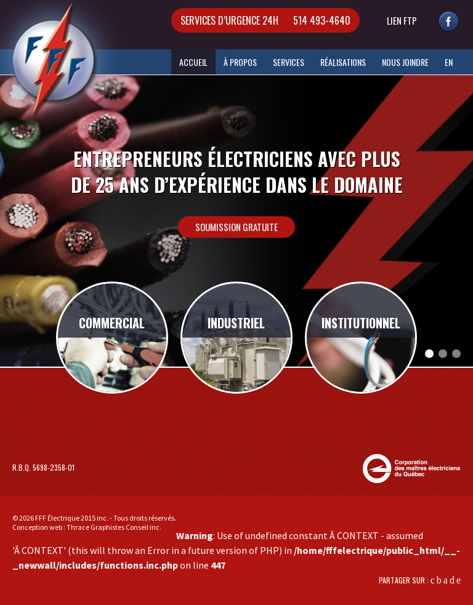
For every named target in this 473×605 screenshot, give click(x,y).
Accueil (193, 61)
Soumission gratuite (236, 226)
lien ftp (402, 20)
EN (449, 61)
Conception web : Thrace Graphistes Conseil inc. (86, 527)
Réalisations (343, 61)
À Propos (240, 61)
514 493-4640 (265, 20)
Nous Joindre (405, 61)
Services (288, 61)
